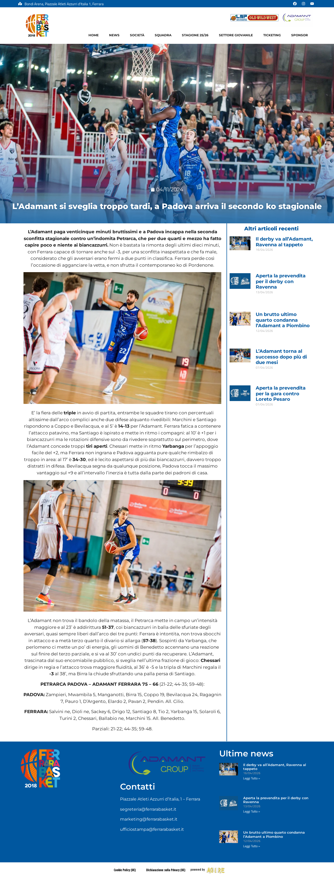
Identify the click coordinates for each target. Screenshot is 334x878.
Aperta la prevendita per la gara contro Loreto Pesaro (281, 393)
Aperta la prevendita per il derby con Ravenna (281, 281)
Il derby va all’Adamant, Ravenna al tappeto (284, 242)
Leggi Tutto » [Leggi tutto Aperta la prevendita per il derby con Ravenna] (264, 297)
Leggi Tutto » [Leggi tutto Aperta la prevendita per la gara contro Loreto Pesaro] (264, 409)
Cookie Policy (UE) (125, 870)
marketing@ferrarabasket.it (148, 819)
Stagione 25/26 (195, 35)
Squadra (163, 35)
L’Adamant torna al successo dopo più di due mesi (281, 356)
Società (137, 35)
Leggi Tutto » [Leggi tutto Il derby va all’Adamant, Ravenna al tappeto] (264, 255)
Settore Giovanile (236, 35)
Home (93, 35)
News (114, 35)
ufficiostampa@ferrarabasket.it (152, 829)
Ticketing (272, 35)
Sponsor (299, 35)
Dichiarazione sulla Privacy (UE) (165, 870)
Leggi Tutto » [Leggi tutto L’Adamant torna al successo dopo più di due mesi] (264, 372)
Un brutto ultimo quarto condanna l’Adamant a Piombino (283, 320)
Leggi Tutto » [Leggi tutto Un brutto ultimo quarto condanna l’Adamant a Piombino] (264, 335)
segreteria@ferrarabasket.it (148, 809)
